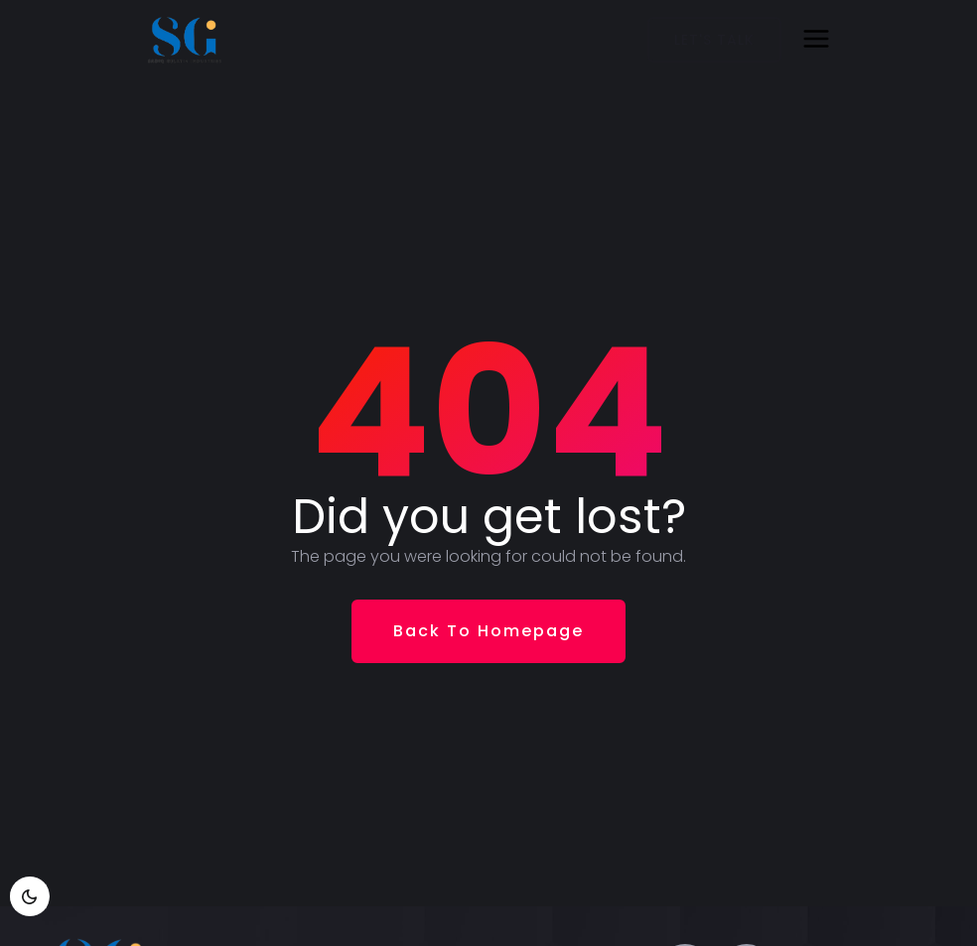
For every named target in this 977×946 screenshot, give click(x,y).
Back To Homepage (488, 630)
